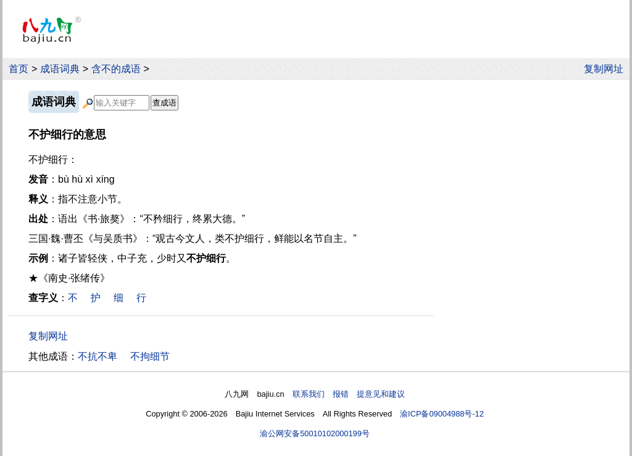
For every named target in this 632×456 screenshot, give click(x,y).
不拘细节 (150, 356)
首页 (18, 69)
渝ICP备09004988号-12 (442, 413)
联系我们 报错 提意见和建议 (349, 394)
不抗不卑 (97, 356)
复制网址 (607, 69)
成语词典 (60, 69)
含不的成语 (116, 69)
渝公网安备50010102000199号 (315, 433)
